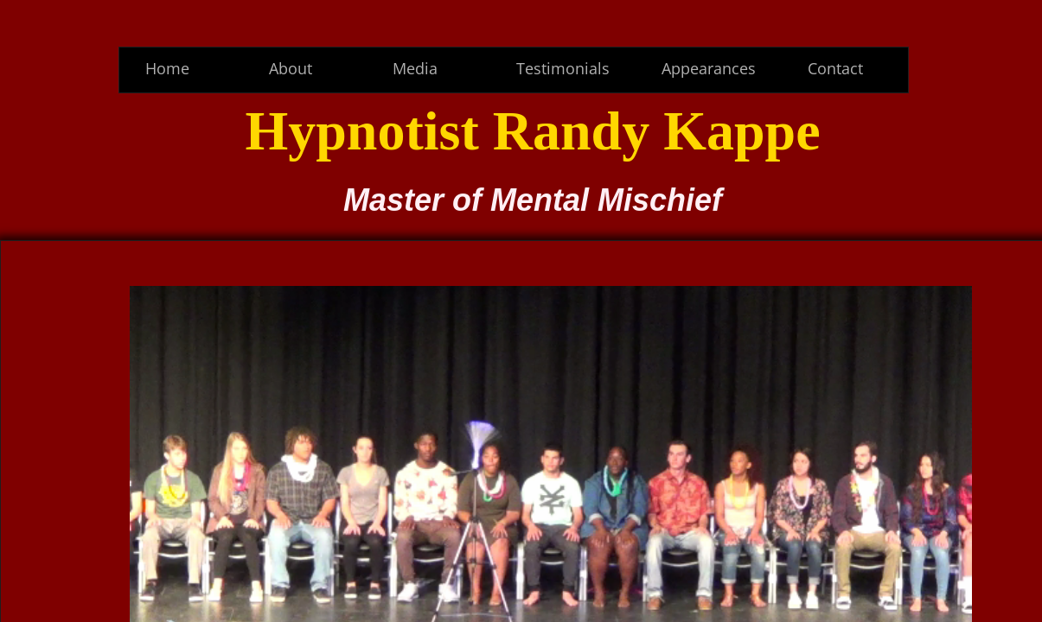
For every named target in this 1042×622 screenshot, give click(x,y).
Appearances (709, 68)
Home (167, 68)
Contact (835, 68)
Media (415, 68)
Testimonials (563, 68)
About (290, 68)
